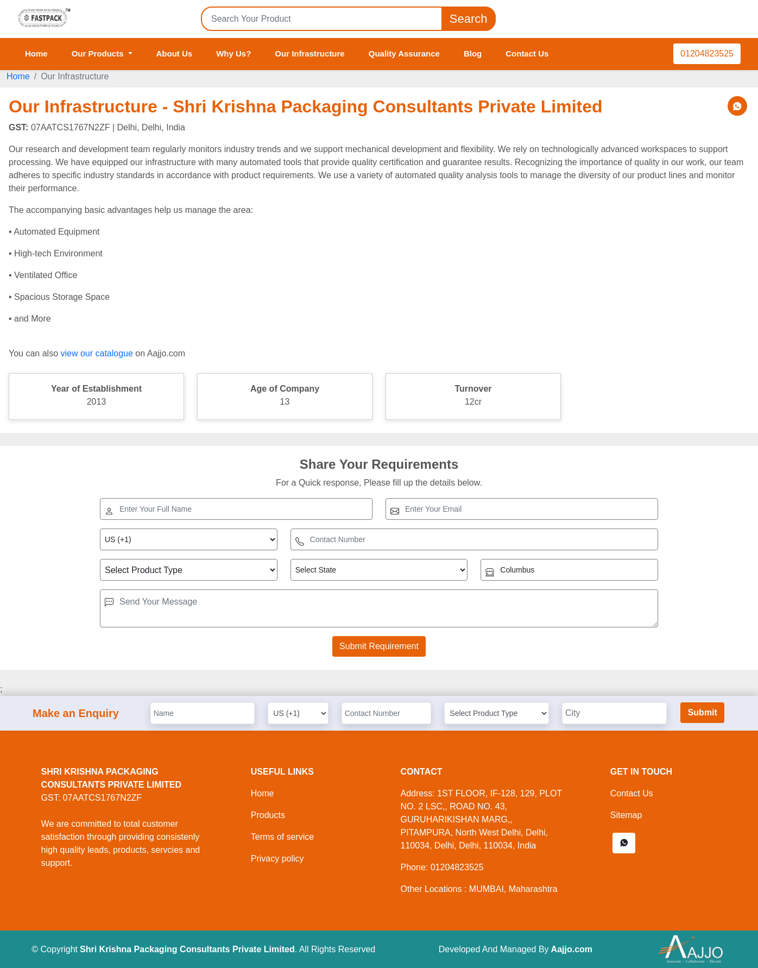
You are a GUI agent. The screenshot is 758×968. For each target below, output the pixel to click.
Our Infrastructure (309, 53)
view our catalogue (96, 353)
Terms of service (282, 836)
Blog (473, 53)
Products (268, 815)
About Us (174, 53)
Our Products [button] (99, 53)
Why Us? (233, 53)
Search (469, 19)
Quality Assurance (404, 53)
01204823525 (707, 53)
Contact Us (527, 53)
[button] (623, 843)
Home (36, 53)
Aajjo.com (571, 949)
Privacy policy (277, 858)
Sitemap (626, 815)
